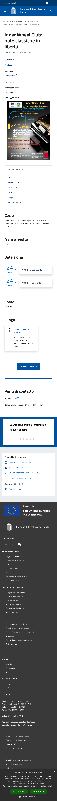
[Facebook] (6, 544)
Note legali (10, 768)
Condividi (10, 59)
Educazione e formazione (16, 624)
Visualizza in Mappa (28, 366)
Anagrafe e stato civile (15, 592)
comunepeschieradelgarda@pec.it (20, 721)
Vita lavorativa (12, 600)
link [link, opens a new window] (52, 786)
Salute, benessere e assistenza (19, 640)
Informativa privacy (14, 764)
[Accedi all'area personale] (47, 3)
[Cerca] (51, 10)
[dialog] (28, 785)
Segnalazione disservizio (16, 740)
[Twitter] (12, 544)
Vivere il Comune (19, 21)
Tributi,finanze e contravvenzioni (20, 632)
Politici (9, 572)
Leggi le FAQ (11, 744)
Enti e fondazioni (13, 568)
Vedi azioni (11, 65)
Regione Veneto (10, 2)
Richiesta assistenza (14, 748)
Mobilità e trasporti (14, 612)
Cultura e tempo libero (15, 596)
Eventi (32, 21)
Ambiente (10, 636)
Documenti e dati (13, 580)
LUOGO (16, 398)
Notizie (9, 664)
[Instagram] (19, 544)
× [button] (54, 771)
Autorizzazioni (12, 644)
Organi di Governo (13, 556)
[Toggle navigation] (5, 10)
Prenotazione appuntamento (18, 736)
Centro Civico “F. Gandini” (22, 331)
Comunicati (10, 668)
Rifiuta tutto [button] (38, 791)
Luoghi (9, 683)
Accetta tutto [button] (19, 791)
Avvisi (8, 672)
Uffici (8, 564)
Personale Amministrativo (17, 576)
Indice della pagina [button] (16, 169)
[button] (28, 797)
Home (5, 21)
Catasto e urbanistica (15, 608)
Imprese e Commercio (15, 604)
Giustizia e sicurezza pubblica (18, 628)
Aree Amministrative (15, 560)
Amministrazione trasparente (18, 760)
